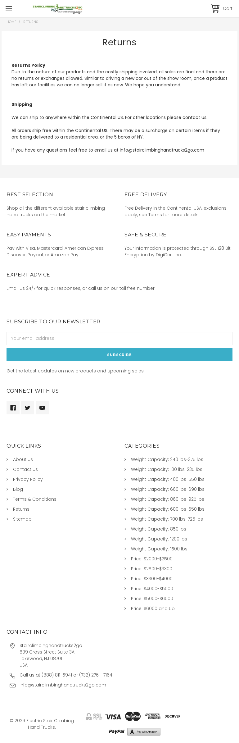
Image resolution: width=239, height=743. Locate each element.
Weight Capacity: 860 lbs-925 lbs (167, 499)
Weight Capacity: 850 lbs (158, 529)
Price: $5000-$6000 (152, 598)
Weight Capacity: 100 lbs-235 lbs (166, 469)
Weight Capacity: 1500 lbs (159, 549)
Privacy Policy (28, 479)
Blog (18, 489)
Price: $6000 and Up (153, 608)
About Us (23, 459)
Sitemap (22, 519)
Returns (21, 509)
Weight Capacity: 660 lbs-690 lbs (168, 489)
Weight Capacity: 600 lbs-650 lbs (168, 509)
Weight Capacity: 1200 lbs (159, 539)
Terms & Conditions (34, 499)
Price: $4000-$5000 (152, 589)
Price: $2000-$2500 (152, 559)
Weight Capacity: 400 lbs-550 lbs (168, 479)
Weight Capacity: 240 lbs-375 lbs (167, 459)
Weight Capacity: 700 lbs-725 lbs (167, 519)
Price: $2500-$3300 (151, 569)
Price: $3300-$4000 (152, 579)
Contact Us (25, 469)
